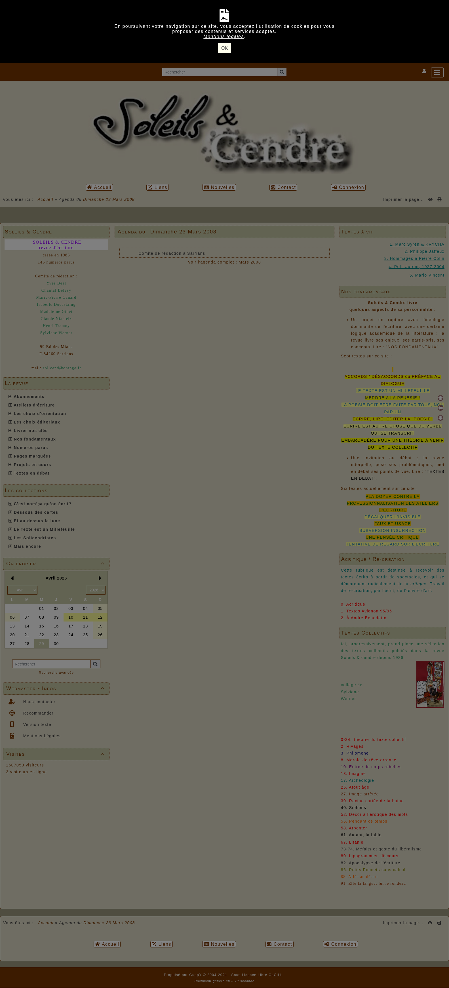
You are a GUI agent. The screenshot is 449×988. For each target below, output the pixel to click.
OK (224, 48)
